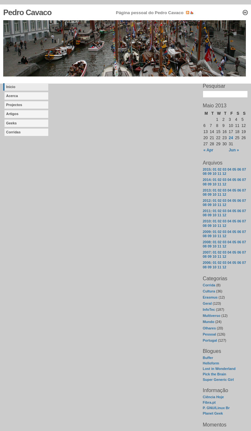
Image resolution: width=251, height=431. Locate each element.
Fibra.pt (209, 402)
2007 (206, 252)
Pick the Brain (214, 374)
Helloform (211, 363)
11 (219, 173)
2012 (206, 200)
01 (215, 169)
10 (214, 173)
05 (234, 169)
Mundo (208, 322)
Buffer (208, 358)
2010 (206, 221)
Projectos (14, 105)
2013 (206, 190)
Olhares (209, 328)
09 (209, 173)
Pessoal (209, 334)
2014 (206, 180)
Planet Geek (213, 413)
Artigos (12, 114)
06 (239, 169)
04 (229, 169)
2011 (206, 211)
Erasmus (210, 297)
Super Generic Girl (218, 380)
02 (219, 169)
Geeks (11, 123)
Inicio (10, 87)
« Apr (208, 150)
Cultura (209, 291)
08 (205, 173)
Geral (207, 303)
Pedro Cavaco (27, 12)
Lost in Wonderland (219, 369)
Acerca (12, 96)
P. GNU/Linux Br (216, 408)
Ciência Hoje (213, 397)
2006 (206, 263)
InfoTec (209, 309)
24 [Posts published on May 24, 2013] (231, 138)
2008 (206, 242)
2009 (206, 232)
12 (224, 173)
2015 (206, 169)
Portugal (210, 340)
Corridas (13, 132)
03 (224, 169)
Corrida (209, 285)
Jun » (234, 150)
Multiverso (211, 316)
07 (244, 169)
